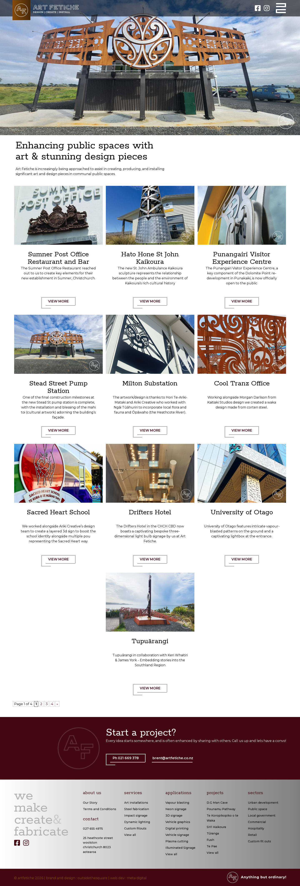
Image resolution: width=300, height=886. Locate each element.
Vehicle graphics (177, 822)
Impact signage (136, 815)
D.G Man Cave (217, 803)
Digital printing (176, 828)
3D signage (173, 815)
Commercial (257, 822)
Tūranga (213, 833)
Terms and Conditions (99, 809)
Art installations (136, 803)
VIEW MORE (61, 303)
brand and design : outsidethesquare (77, 878)
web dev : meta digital (128, 878)
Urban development (263, 803)
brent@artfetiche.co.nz (172, 758)
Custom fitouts (135, 828)
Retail (252, 835)
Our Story (90, 803)
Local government (261, 815)
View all (130, 835)
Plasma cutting (176, 841)
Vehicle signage (177, 835)
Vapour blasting (177, 803)
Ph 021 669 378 (128, 760)
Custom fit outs (259, 841)
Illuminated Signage (180, 848)
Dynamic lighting (137, 822)
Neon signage (175, 809)
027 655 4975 (93, 828)
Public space (257, 809)
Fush (210, 840)
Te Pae (212, 846)
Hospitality (256, 828)
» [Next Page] (57, 704)
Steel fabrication (136, 809)
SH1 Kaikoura (216, 827)
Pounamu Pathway (221, 809)
